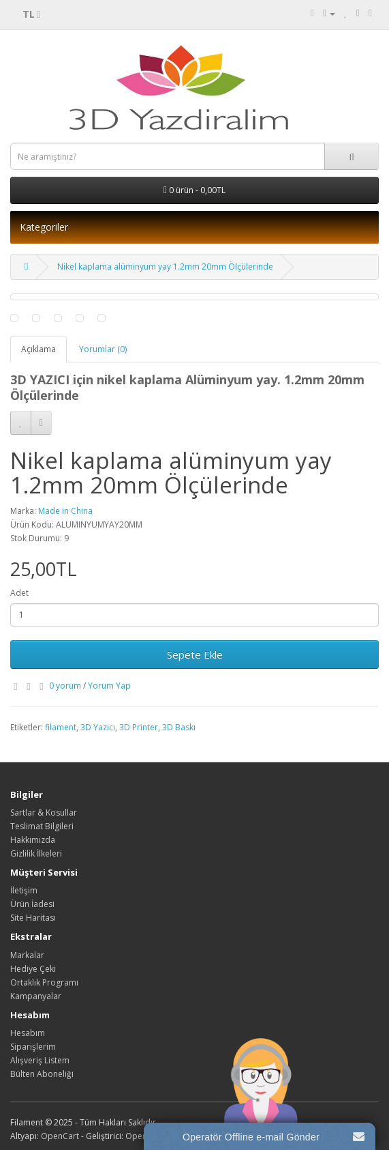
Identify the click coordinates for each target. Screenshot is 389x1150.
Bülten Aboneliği (42, 1074)
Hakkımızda (32, 840)
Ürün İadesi (32, 904)
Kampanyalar (35, 996)
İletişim (23, 890)
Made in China (65, 511)
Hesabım (27, 1033)
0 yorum (65, 685)
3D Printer (138, 727)
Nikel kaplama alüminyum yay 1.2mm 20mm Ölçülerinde (165, 266)
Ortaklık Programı (44, 982)
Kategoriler (44, 226)
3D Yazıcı (97, 727)
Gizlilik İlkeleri (36, 853)
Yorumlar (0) (103, 349)
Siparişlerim (33, 1046)
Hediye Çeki (33, 969)
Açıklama (38, 349)
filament (60, 727)
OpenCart (60, 1136)
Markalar (27, 955)
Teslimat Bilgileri (42, 826)
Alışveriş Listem (39, 1060)
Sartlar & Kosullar (43, 812)
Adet (19, 593)
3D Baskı (179, 727)
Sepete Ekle (195, 654)
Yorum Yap (109, 685)
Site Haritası (33, 917)
